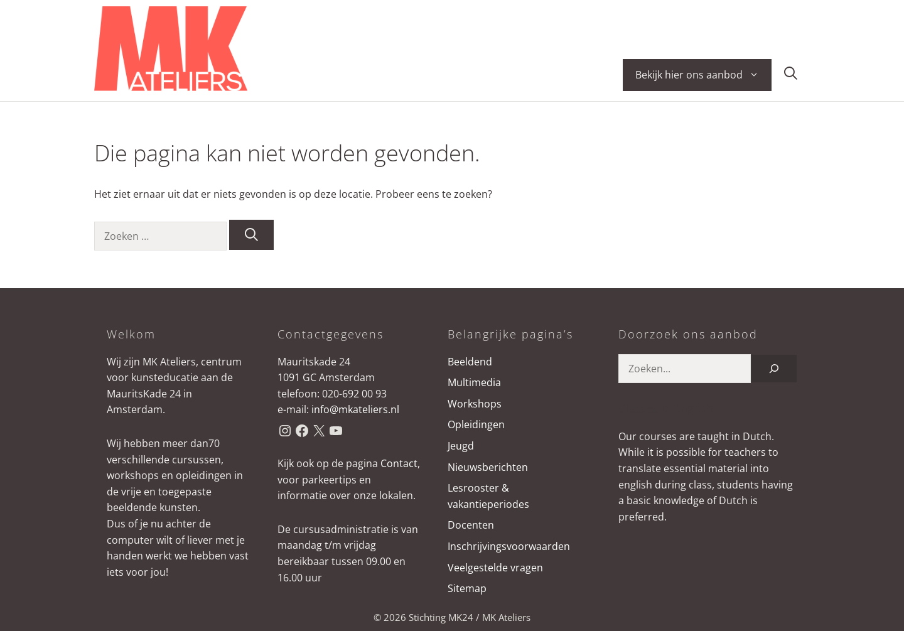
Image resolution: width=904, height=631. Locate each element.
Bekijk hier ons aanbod (703, 75)
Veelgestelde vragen (495, 567)
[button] (791, 75)
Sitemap (467, 588)
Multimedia (474, 382)
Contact (398, 463)
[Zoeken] (251, 235)
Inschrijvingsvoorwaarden (509, 546)
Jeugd (461, 446)
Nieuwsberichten (488, 467)
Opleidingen (476, 424)
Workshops (475, 404)
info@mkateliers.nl (355, 409)
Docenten (471, 525)
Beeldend (470, 362)
